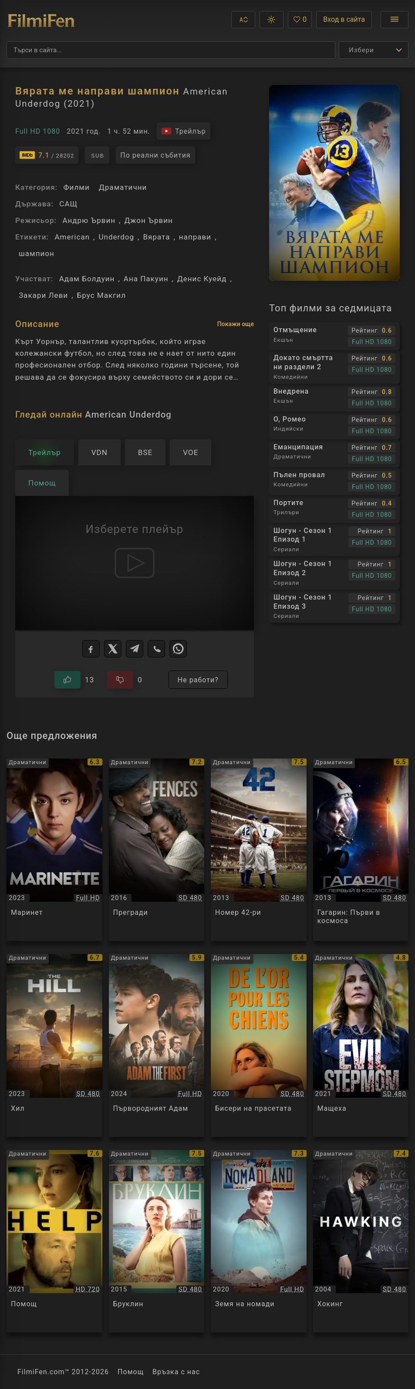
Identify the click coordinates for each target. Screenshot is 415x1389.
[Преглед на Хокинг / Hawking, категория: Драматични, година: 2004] (361, 1241)
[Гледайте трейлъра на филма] (183, 131)
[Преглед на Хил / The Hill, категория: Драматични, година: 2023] (54, 1045)
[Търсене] (171, 50)
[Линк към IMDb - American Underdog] (46, 155)
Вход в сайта (344, 19)
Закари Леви (43, 295)
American (72, 237)
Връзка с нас (176, 1372)
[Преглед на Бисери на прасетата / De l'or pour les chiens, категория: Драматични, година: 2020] (259, 1045)
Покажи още (235, 323)
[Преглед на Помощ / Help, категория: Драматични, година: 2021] (54, 1241)
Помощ (131, 1372)
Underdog (116, 237)
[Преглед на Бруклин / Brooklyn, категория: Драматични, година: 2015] (157, 1241)
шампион (36, 253)
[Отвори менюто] (394, 19)
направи (195, 237)
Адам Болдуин (87, 278)
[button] (243, 19)
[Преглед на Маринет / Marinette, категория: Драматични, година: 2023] (54, 850)
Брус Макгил (101, 295)
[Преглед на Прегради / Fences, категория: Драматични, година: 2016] (157, 850)
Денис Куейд (201, 278)
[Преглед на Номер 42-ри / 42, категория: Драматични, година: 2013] (259, 850)
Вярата (156, 237)
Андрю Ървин (88, 220)
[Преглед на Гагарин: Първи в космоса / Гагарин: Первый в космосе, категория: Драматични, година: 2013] (361, 850)
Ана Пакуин (146, 278)
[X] (112, 648)
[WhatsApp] (178, 648)
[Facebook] (91, 648)
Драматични (123, 187)
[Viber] (156, 648)
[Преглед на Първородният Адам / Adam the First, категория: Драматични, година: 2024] (157, 1045)
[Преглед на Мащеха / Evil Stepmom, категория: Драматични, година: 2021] (361, 1045)
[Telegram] (134, 648)
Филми (76, 187)
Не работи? (198, 680)
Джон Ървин (149, 220)
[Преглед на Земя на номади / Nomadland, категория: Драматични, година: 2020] (259, 1241)
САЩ (68, 203)
